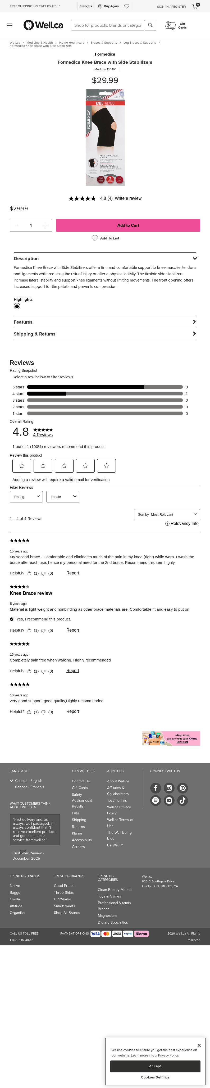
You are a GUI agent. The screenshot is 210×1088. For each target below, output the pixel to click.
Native (15, 885)
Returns (78, 826)
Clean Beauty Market (115, 889)
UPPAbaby (62, 899)
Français (86, 6)
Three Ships (64, 892)
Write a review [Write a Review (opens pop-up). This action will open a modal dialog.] (128, 198)
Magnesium (107, 915)
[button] (17, 225)
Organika (17, 912)
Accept (155, 1066)
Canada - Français (29, 787)
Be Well (115, 845)
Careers (78, 847)
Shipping (79, 820)
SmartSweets (64, 906)
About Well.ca (118, 781)
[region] (155, 1061)
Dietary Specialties (113, 922)
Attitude (16, 906)
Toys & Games (109, 896)
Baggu (15, 892)
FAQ (75, 813)
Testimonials (117, 800)
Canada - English (28, 780)
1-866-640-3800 (21, 939)
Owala (15, 899)
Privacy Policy (168, 1055)
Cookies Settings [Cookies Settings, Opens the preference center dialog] (155, 1077)
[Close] (199, 1045)
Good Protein (65, 885)
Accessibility (82, 840)
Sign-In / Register (171, 6)
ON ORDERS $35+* (35, 6)
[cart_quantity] (31, 225)
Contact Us (81, 781)
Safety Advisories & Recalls (82, 800)
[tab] (105, 258)
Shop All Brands (67, 912)
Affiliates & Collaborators (118, 790)
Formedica (105, 54)
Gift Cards (80, 788)
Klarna (77, 833)
